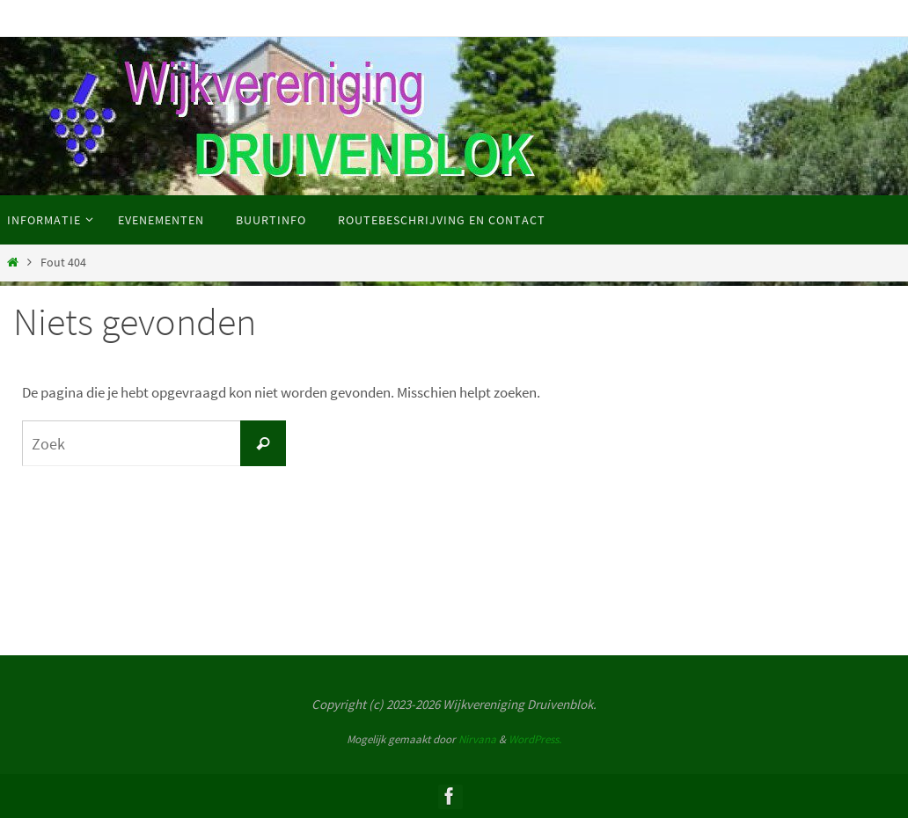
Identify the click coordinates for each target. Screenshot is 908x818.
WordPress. (535, 739)
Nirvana (477, 739)
